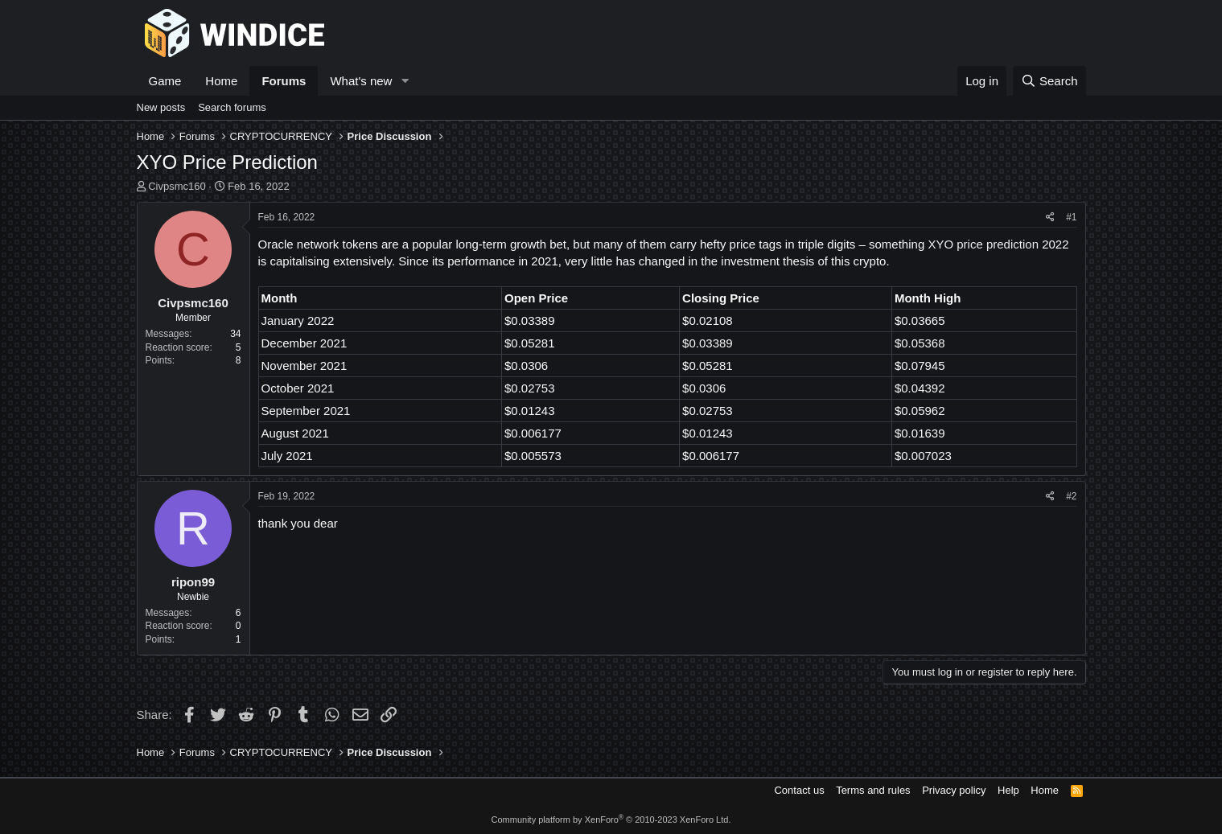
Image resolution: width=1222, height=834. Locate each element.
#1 (1071, 217)
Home (221, 81)
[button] (404, 81)
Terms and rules (873, 790)
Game (165, 81)
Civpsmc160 (177, 186)
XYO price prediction (983, 244)
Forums (283, 81)
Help (1008, 790)
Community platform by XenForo (611, 819)
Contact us (799, 790)
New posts (161, 107)
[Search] (1049, 81)
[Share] (1050, 217)
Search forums (232, 107)
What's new (361, 81)
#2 (1071, 496)
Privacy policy (953, 790)
